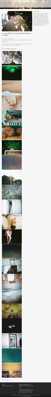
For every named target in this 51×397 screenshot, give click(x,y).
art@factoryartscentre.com (11, 45)
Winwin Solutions (27, 396)
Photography (6, 379)
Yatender (42, 13)
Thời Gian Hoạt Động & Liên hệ (39, 0)
